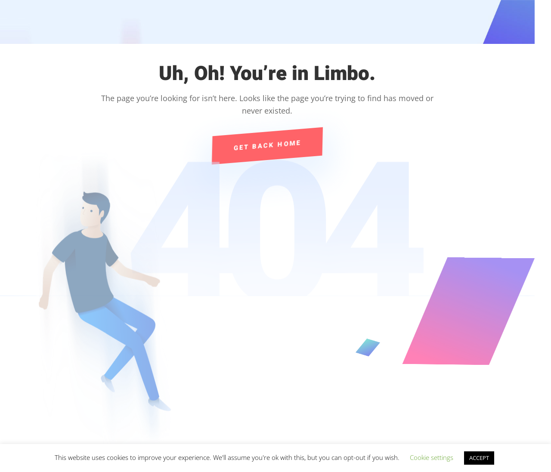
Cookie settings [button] (431, 457)
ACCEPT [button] (479, 458)
